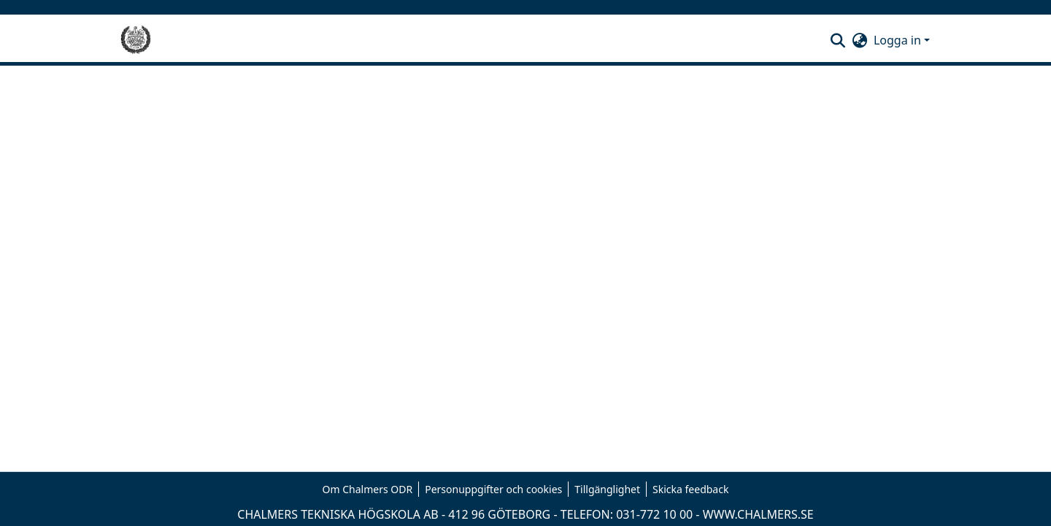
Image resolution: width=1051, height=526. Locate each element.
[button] (838, 40)
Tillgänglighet (607, 489)
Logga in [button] (899, 40)
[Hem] (135, 40)
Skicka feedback (690, 489)
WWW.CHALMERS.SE (758, 514)
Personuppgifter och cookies (493, 489)
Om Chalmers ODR (368, 489)
